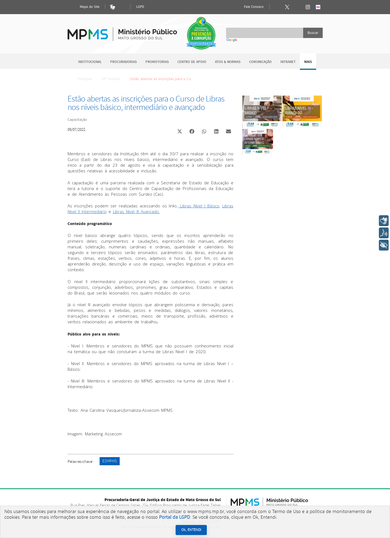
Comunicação (260, 62)
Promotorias (157, 62)
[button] (180, 132)
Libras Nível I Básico (199, 205)
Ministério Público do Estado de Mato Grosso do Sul (122, 31)
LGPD (140, 7)
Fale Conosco (249, 7)
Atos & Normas (227, 62)
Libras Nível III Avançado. (136, 211)
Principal (81, 79)
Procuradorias (123, 62)
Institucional (90, 62)
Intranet (288, 62)
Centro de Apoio (191, 62)
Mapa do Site (85, 7)
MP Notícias (111, 79)
